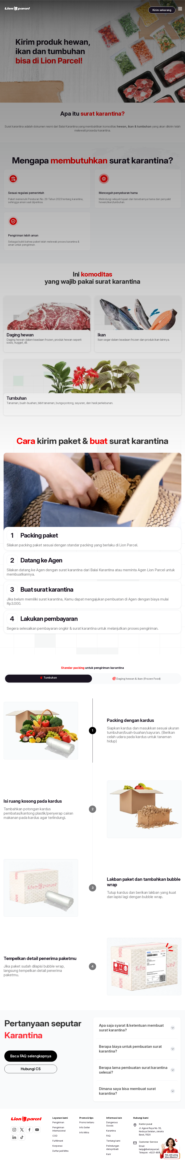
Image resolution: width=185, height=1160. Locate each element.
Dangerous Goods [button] (112, 1124)
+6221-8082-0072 (158, 1152)
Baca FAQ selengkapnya (30, 1056)
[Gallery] (92, 51)
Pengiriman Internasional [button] (58, 1129)
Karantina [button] (111, 1130)
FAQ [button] (108, 1135)
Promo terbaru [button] (86, 1122)
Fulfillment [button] (57, 1140)
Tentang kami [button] (113, 1140)
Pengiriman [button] (58, 1122)
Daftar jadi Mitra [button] (60, 1151)
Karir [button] (108, 1154)
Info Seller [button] (84, 1127)
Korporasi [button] (57, 1145)
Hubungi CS (31, 1069)
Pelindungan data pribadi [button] (112, 1147)
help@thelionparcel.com (151, 1149)
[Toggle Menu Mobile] (180, 8)
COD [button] (54, 1135)
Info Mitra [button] (84, 1132)
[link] (17, 9)
